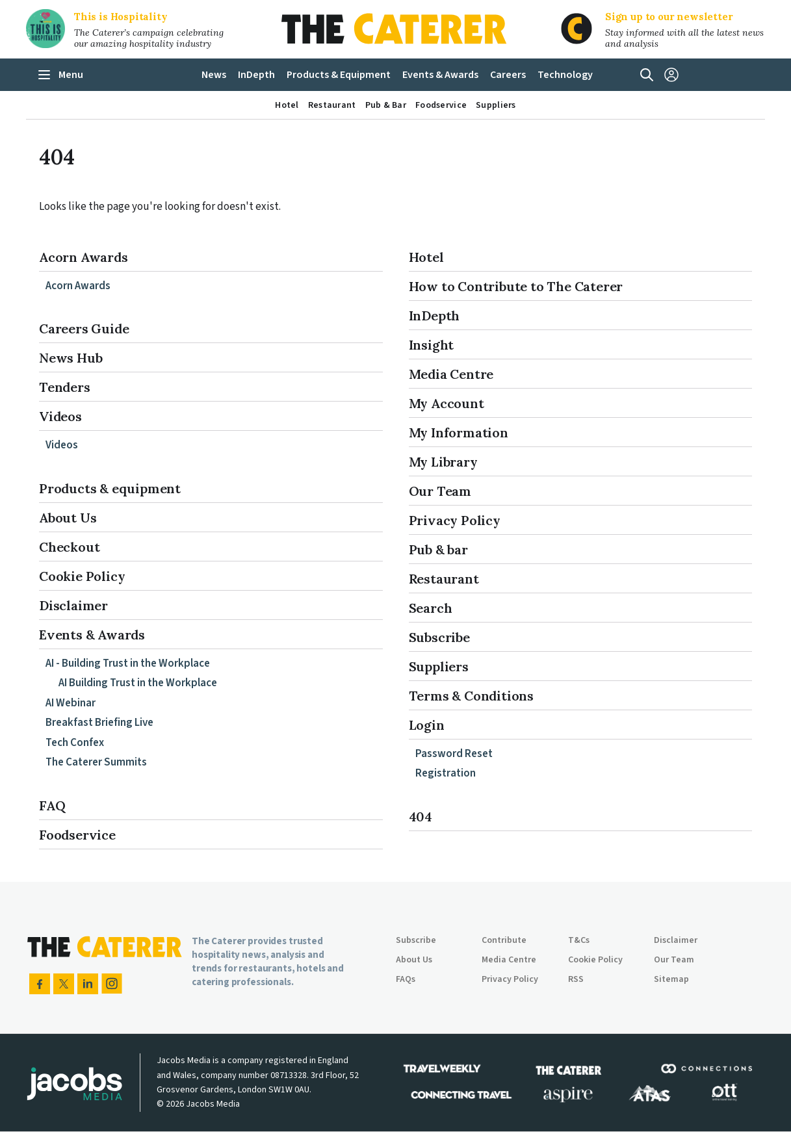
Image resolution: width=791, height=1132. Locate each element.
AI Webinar (70, 703)
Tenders (64, 387)
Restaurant (444, 579)
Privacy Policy (454, 520)
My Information (458, 432)
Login (427, 725)
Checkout (69, 547)
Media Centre (451, 374)
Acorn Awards (83, 257)
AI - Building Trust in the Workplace (127, 663)
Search (430, 608)
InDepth (434, 315)
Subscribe (439, 637)
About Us (67, 517)
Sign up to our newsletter (669, 16)
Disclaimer (73, 605)
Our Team (440, 491)
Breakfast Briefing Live (99, 722)
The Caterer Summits (96, 762)
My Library (443, 462)
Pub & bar (438, 549)
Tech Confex (74, 743)
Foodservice (77, 835)
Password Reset (454, 754)
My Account (446, 403)
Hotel (426, 257)
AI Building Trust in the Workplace (137, 683)
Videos (60, 416)
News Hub (70, 358)
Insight (431, 345)
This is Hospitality (121, 16)
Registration (445, 773)
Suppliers (439, 666)
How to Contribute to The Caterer (516, 286)
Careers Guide (84, 328)
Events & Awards (92, 634)
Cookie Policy (82, 576)
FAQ (52, 805)
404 (420, 816)
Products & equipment (110, 488)
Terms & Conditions (471, 696)
